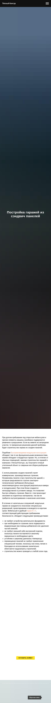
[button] (25, 658)
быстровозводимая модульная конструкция (28, 453)
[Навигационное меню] (47, 3)
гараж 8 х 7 (31, 511)
